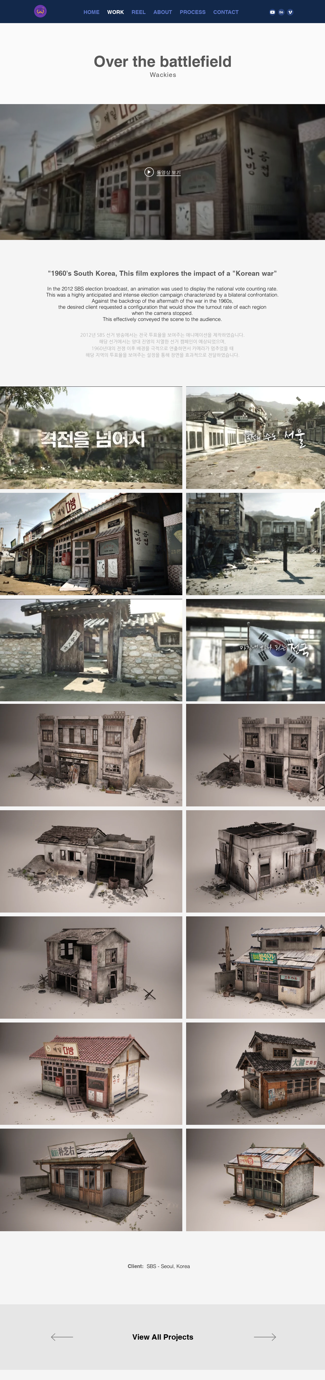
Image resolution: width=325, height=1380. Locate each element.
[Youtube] (272, 12)
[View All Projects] (162, 1337)
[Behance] (281, 12)
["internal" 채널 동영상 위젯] (162, 172)
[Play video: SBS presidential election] (162, 172)
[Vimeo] (290, 12)
